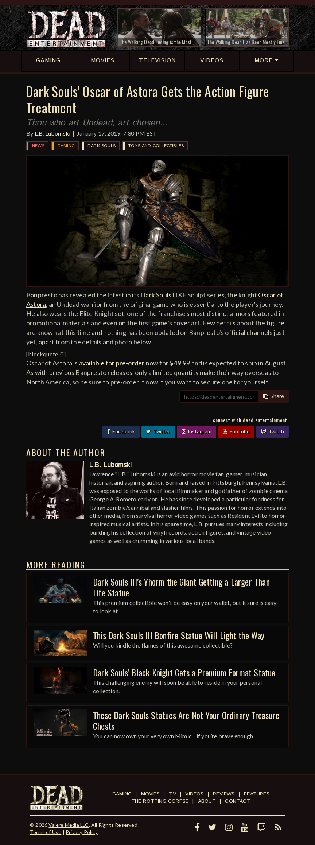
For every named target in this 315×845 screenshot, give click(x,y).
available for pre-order (112, 363)
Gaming (66, 146)
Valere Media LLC (68, 825)
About (207, 801)
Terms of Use (45, 832)
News (38, 146)
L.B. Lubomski (53, 133)
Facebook (121, 431)
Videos (194, 794)
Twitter (158, 431)
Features (256, 794)
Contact (237, 801)
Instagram (196, 431)
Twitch (272, 431)
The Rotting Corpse (160, 801)
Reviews (223, 794)
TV (172, 794)
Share (273, 396)
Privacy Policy (82, 832)
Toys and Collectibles (156, 146)
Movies (150, 794)
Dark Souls (102, 146)
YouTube (236, 431)
